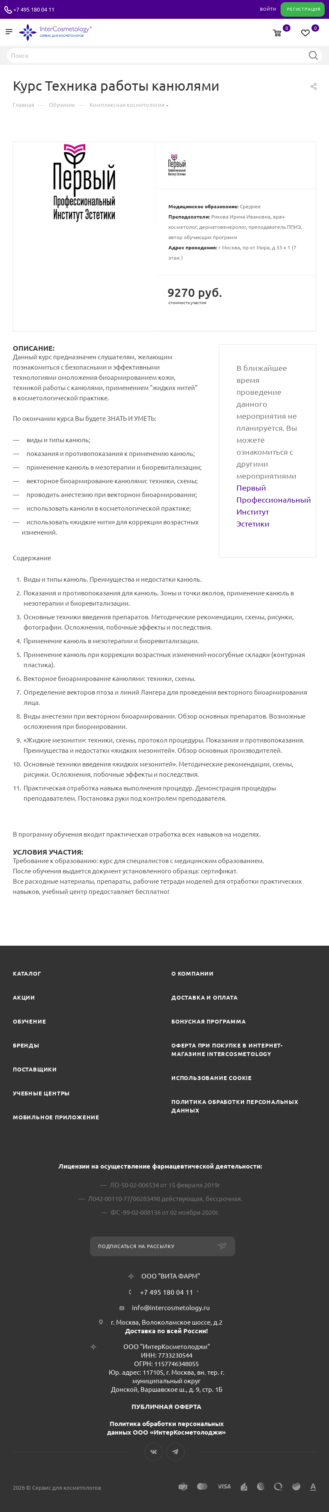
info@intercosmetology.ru (171, 1307)
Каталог (27, 973)
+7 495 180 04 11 (33, 9)
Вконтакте (153, 1452)
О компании (192, 973)
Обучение (29, 1021)
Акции (24, 997)
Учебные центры (41, 1093)
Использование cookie (211, 1078)
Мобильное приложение (56, 1117)
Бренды (26, 1045)
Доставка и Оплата (204, 997)
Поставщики (35, 1069)
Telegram (175, 1452)
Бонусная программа (208, 1021)
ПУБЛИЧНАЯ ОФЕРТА (166, 1406)
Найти (313, 55)
